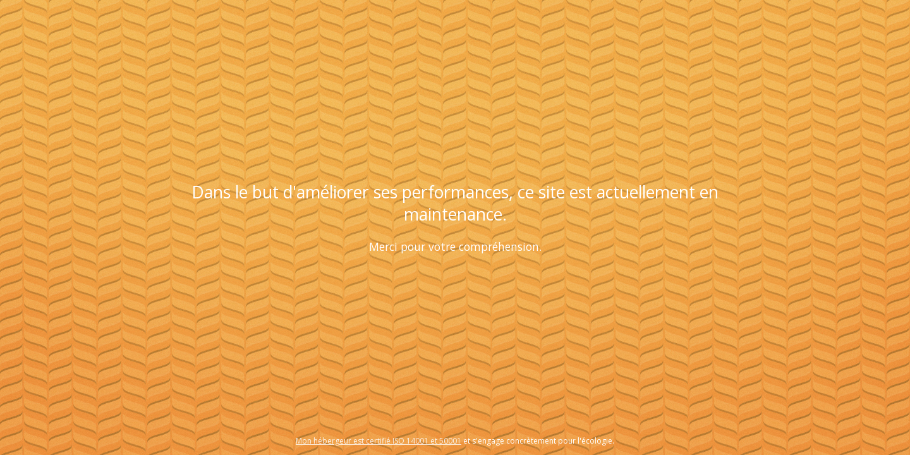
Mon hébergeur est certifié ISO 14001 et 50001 (378, 440)
